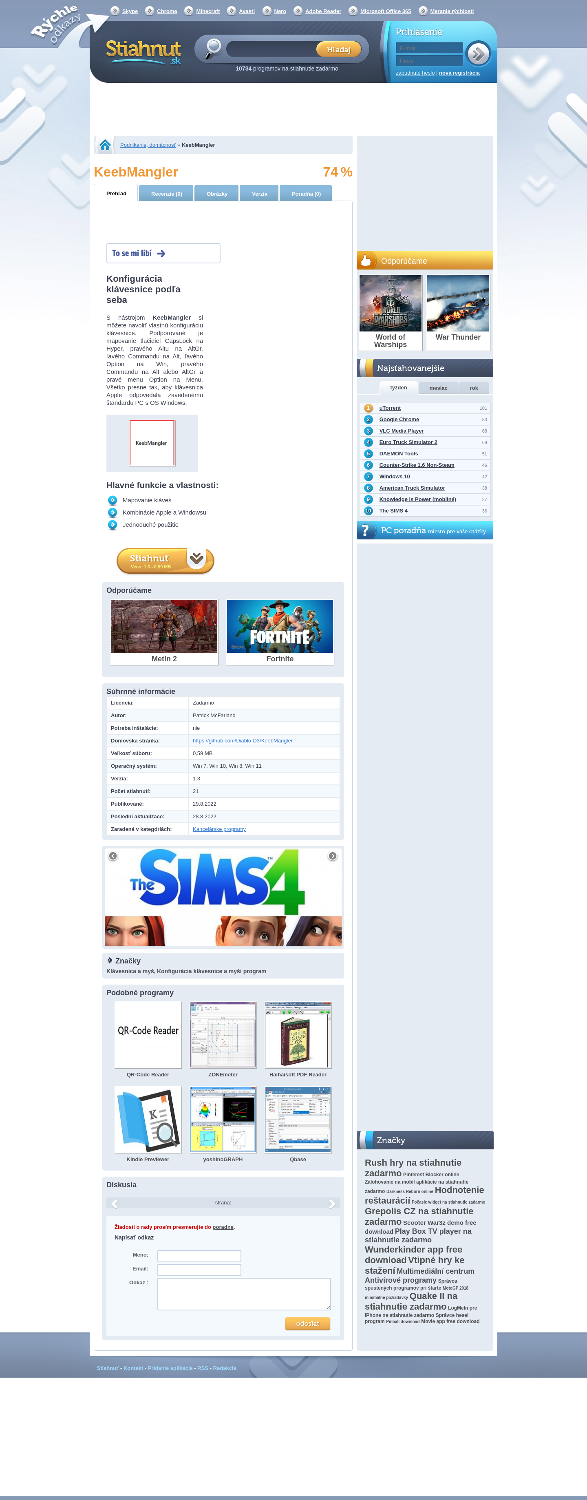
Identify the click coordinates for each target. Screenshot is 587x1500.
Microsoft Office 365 (385, 11)
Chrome (167, 11)
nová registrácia (459, 73)
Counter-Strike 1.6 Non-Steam (417, 465)
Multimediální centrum (435, 1271)
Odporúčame (404, 260)
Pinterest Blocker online (431, 1174)
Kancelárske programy (219, 829)
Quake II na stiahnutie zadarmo (411, 1301)
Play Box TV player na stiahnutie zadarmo (418, 1235)
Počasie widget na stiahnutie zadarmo (448, 1202)
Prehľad (116, 193)
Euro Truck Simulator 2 (408, 442)
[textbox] (273, 48)
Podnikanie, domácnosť (148, 145)
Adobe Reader (323, 11)
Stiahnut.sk (142, 52)
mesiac (439, 388)
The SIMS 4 (394, 511)
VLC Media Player (402, 431)
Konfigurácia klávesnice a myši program (211, 971)
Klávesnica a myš (130, 971)
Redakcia (224, 1368)
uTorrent (390, 408)
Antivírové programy (401, 1280)
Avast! (247, 11)
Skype (130, 11)
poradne (223, 1227)
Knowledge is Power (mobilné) (418, 499)
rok (474, 388)
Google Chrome (399, 419)
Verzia (259, 194)
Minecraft (208, 11)
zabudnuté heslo (415, 73)
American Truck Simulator (412, 488)
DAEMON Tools (399, 454)
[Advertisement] (293, 110)
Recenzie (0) (166, 194)
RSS (202, 1368)
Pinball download (402, 1321)
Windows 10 (395, 476)
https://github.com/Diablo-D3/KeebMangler (243, 741)
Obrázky (217, 194)
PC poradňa (433, 530)
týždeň (399, 387)
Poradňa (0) (306, 194)
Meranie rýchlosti (452, 11)
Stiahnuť (108, 1368)
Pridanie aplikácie (170, 1368)
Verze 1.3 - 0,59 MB (151, 566)
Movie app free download (450, 1321)
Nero (280, 11)
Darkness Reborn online (409, 1191)
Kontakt (133, 1368)
